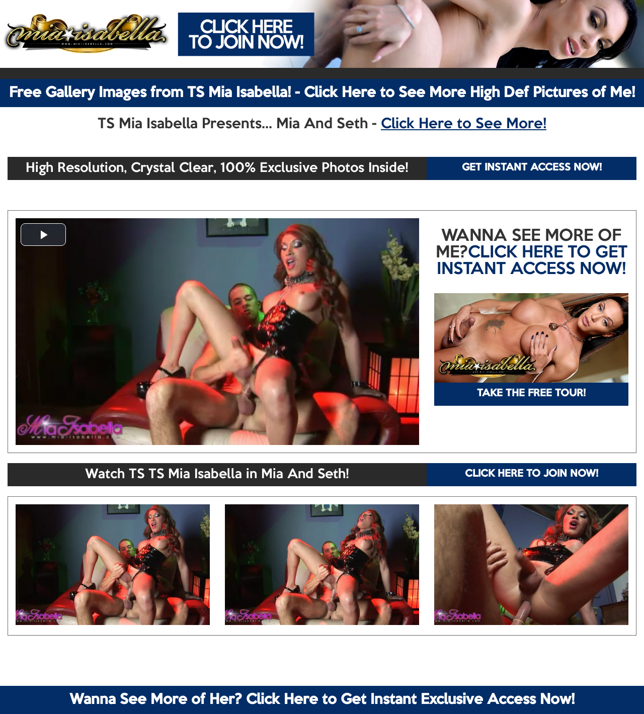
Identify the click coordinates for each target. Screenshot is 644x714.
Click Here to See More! (463, 124)
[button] (43, 234)
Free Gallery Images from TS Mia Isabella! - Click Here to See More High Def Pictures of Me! (322, 93)
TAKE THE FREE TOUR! (531, 393)
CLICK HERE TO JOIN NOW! (531, 474)
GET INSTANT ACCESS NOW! (532, 167)
